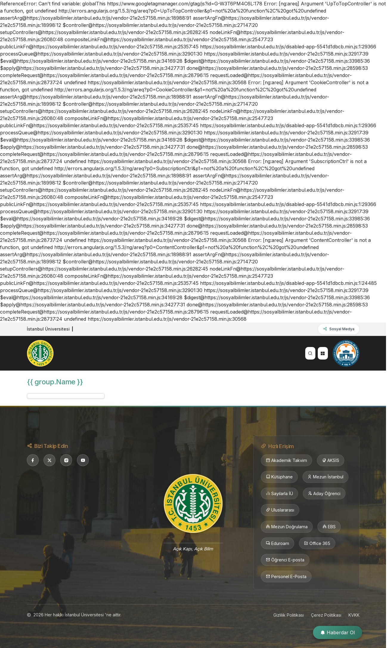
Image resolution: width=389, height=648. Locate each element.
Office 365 (317, 543)
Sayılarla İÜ (279, 493)
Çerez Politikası (326, 615)
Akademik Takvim (286, 460)
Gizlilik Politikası (288, 615)
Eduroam (277, 543)
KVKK (353, 615)
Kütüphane (279, 477)
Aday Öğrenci (324, 493)
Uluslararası (280, 510)
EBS (329, 526)
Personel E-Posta (286, 576)
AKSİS (330, 460)
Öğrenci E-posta (285, 560)
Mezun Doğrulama (287, 526)
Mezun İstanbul (325, 477)
